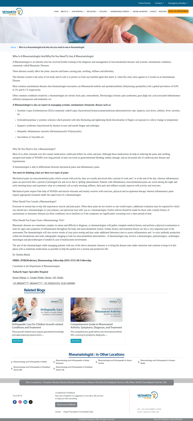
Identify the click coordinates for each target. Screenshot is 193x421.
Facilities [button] (103, 11)
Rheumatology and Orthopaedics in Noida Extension (72, 362)
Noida (63, 382)
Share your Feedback (66, 405)
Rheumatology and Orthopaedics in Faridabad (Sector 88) (32, 368)
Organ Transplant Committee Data (78, 412)
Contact (158, 3)
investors (163, 11)
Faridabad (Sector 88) (117, 382)
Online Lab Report (140, 11)
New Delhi (136, 382)
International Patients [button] (119, 11)
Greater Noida (51, 382)
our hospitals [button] (77, 11)
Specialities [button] (91, 11)
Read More (17, 341)
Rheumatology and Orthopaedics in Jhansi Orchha (115, 362)
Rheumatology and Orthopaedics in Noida (30, 362)
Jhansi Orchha (96, 382)
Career (58, 412)
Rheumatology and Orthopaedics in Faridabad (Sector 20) (74, 368)
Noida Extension (77, 382)
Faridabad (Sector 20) (155, 382)
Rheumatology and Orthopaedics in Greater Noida (157, 362)
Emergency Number (177, 3)
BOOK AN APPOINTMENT (178, 11)
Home (56, 11)
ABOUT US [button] (64, 11)
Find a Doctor (145, 3)
